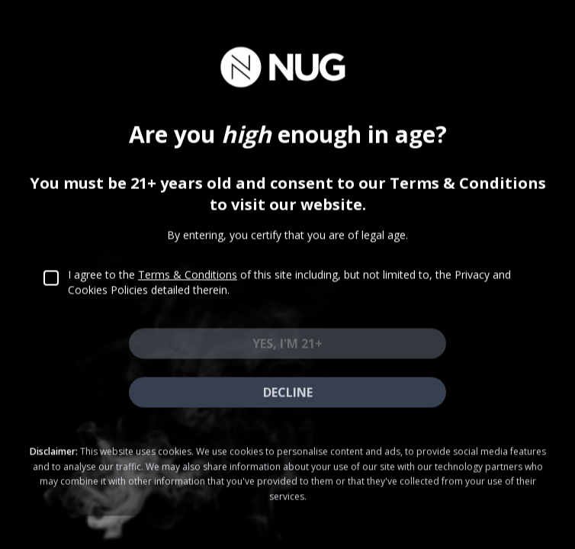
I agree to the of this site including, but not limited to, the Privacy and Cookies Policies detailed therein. (289, 293)
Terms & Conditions (187, 285)
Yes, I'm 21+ (287, 354)
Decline (288, 403)
